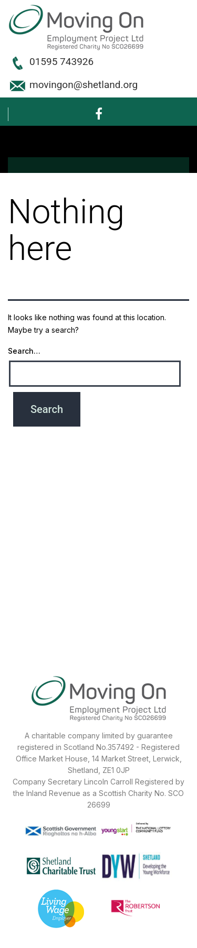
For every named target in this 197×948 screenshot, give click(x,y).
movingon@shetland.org (83, 85)
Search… (24, 350)
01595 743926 (61, 62)
